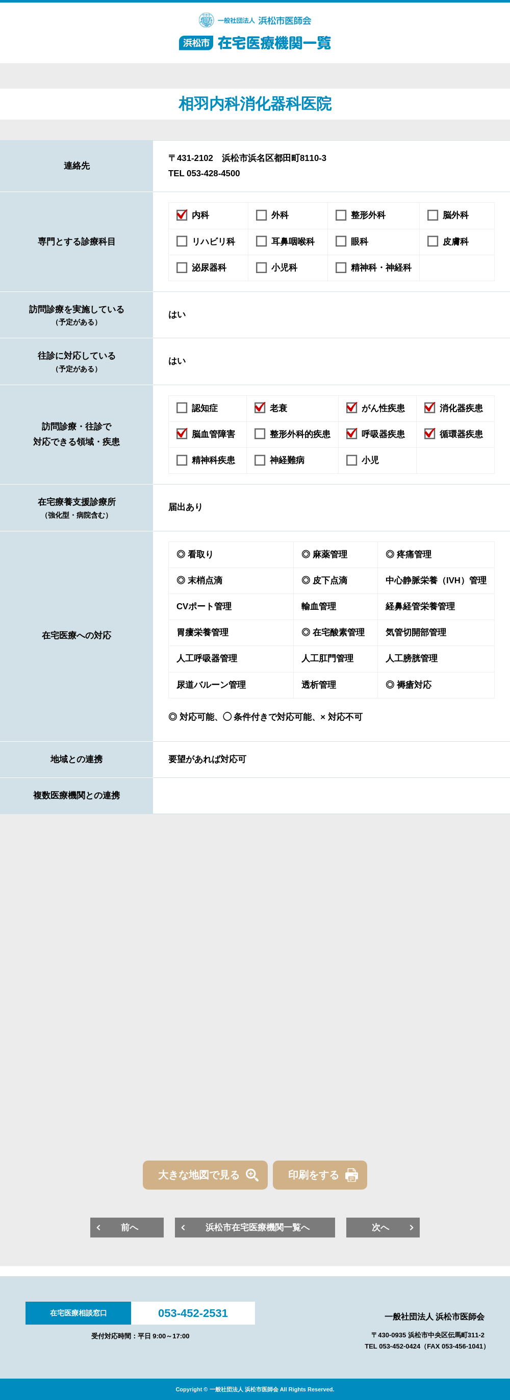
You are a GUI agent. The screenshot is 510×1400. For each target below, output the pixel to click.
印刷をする (313, 1174)
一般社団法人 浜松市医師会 (434, 1316)
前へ (129, 1227)
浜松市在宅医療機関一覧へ (258, 1227)
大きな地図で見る (199, 1174)
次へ (380, 1227)
